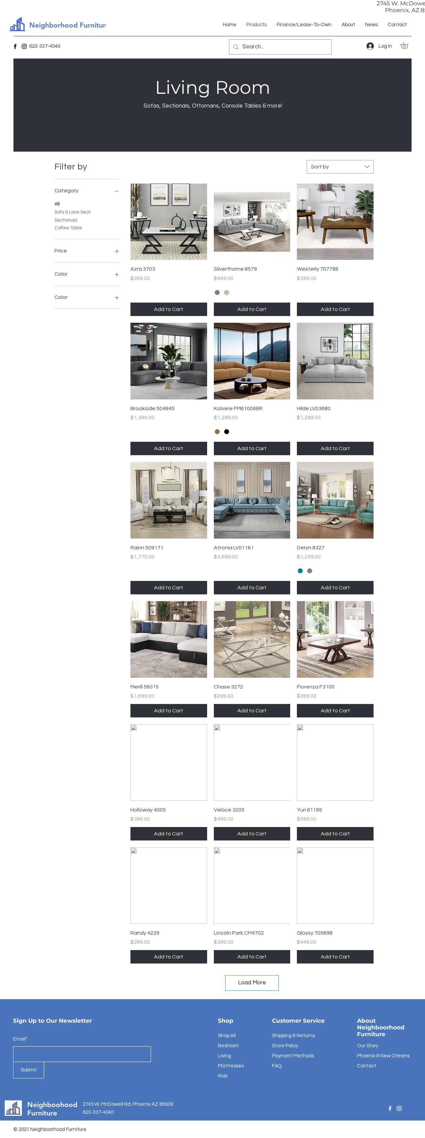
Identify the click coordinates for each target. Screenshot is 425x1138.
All (57, 203)
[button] (407, 45)
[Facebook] (15, 46)
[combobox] (340, 166)
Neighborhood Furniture (69, 25)
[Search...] (279, 47)
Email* (20, 1039)
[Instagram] (24, 46)
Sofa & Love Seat (72, 211)
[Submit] (28, 1070)
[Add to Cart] (168, 309)
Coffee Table (68, 227)
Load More (252, 983)
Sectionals (65, 220)
